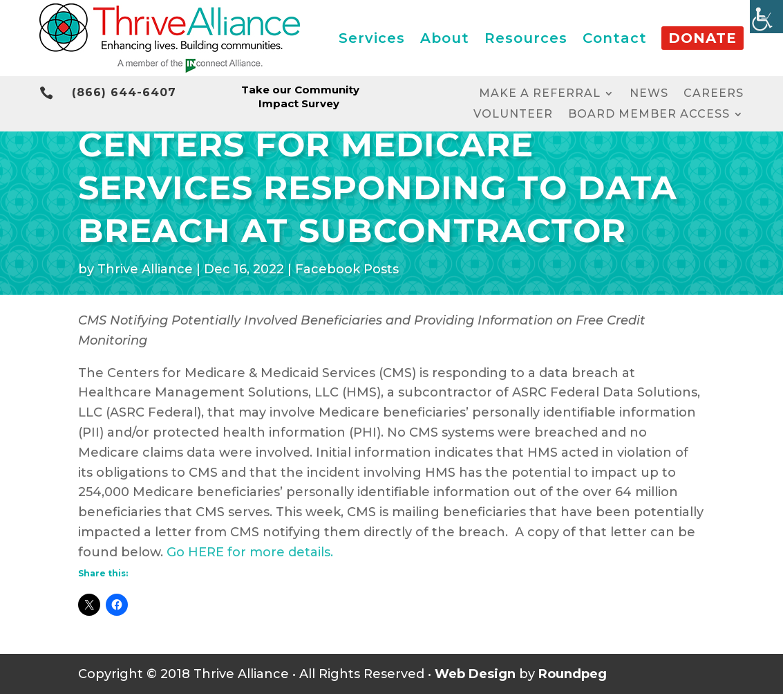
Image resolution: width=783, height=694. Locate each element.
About (444, 38)
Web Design (475, 674)
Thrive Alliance (145, 269)
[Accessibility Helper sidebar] (766, 16)
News (649, 94)
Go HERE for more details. (250, 552)
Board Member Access (649, 114)
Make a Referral (540, 94)
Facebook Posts (347, 269)
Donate (702, 38)
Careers (713, 94)
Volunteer (513, 114)
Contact (615, 38)
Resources (525, 38)
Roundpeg (572, 674)
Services (372, 38)
